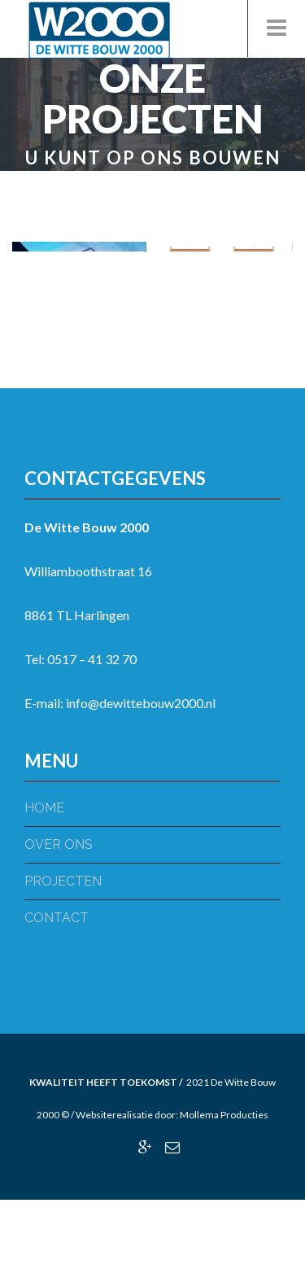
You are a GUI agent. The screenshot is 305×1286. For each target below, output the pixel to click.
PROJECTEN (63, 881)
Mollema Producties (224, 1115)
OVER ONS (58, 844)
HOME (44, 808)
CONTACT (56, 917)
